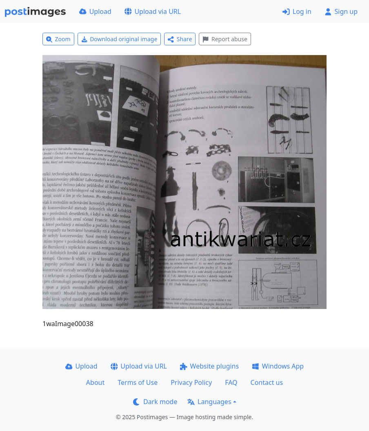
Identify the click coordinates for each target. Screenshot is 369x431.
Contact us (267, 382)
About (95, 382)
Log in (296, 11)
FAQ (231, 382)
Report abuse (224, 39)
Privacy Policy (191, 382)
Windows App (278, 366)
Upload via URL (152, 11)
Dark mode (155, 401)
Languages (209, 401)
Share (180, 39)
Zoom (58, 39)
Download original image (119, 39)
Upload (95, 11)
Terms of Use (138, 382)
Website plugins (209, 366)
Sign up (341, 11)
